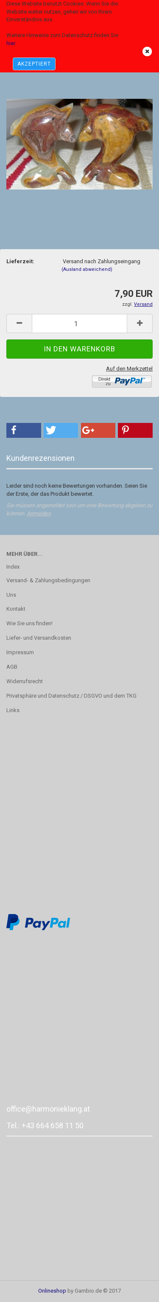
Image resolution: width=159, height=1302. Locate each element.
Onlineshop (52, 1291)
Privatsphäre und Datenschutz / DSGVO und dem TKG (71, 696)
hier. (11, 43)
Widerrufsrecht (24, 681)
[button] (23, 430)
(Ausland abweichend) (86, 269)
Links (13, 710)
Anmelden (39, 513)
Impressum (20, 652)
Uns (11, 595)
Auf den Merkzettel (129, 368)
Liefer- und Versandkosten (38, 638)
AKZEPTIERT (34, 64)
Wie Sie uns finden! (29, 623)
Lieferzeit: (20, 261)
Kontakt (15, 609)
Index (13, 566)
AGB (11, 667)
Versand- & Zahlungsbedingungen (48, 580)
